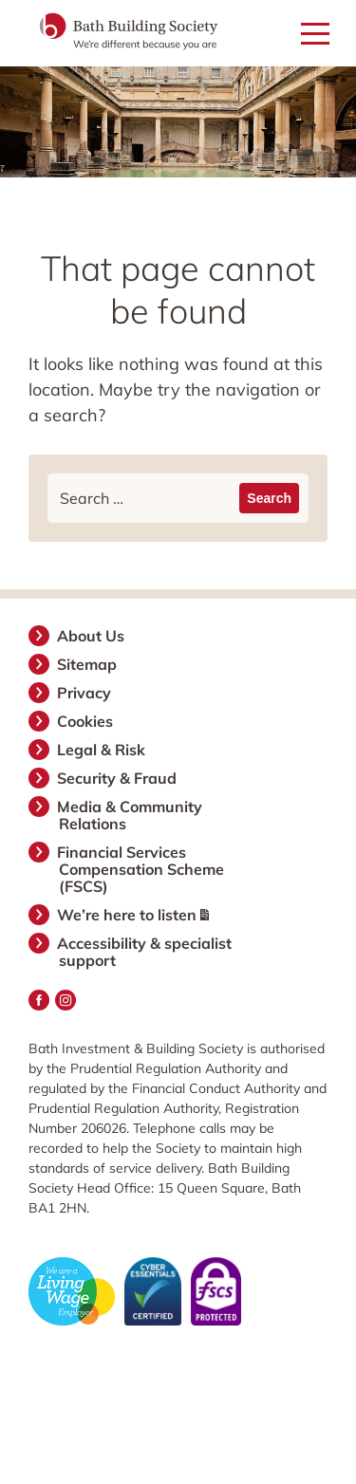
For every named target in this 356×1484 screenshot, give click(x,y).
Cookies (86, 721)
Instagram (65, 1000)
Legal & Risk (102, 749)
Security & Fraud (118, 778)
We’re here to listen (134, 914)
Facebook (38, 1000)
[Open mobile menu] (315, 34)
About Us (91, 635)
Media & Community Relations (130, 815)
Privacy (85, 692)
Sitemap (88, 664)
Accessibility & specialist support (145, 952)
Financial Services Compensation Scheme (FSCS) (141, 869)
